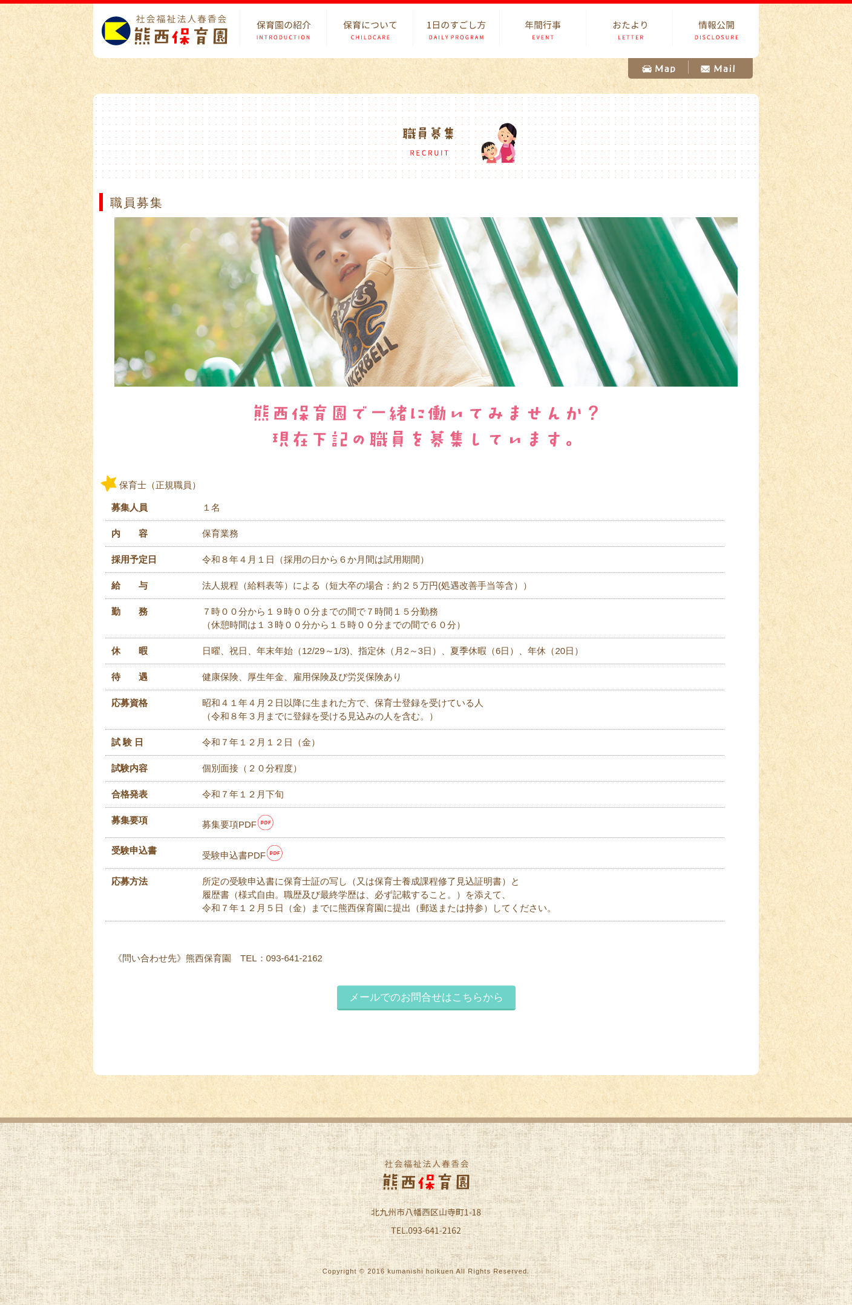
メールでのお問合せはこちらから (426, 997)
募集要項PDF (238, 824)
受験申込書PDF (243, 855)
